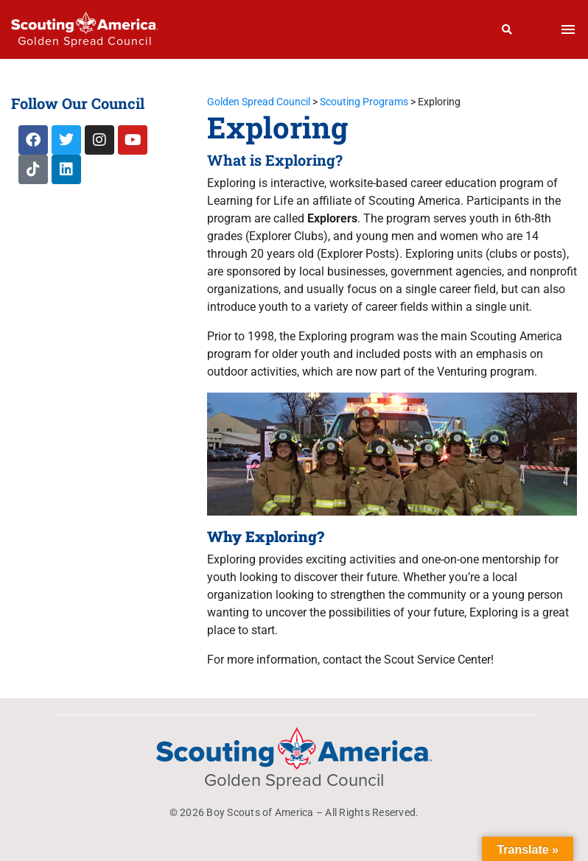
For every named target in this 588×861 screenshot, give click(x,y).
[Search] (507, 29)
